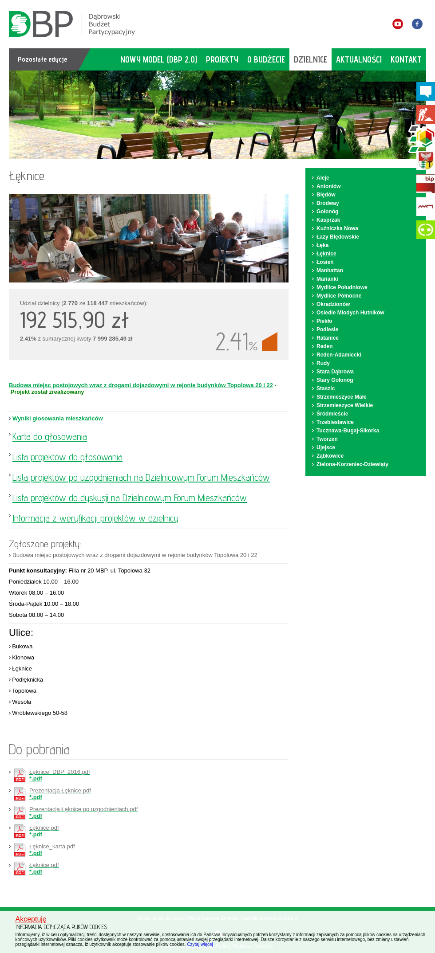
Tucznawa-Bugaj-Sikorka (347, 430)
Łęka (322, 245)
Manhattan (329, 270)
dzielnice (310, 59)
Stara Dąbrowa (335, 372)
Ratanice (327, 338)
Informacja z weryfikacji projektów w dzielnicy (95, 518)
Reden (324, 346)
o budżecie (266, 59)
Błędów (326, 195)
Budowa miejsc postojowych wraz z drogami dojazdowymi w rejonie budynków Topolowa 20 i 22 (141, 385)
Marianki (327, 279)
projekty (222, 59)
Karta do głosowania (49, 436)
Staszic (325, 388)
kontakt (406, 59)
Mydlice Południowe (342, 287)
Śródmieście (332, 414)
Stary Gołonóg (334, 380)
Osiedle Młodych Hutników (350, 313)
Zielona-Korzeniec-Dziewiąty (352, 464)
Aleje (322, 178)
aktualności (359, 59)
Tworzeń (327, 439)
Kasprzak (328, 220)
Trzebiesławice (335, 422)
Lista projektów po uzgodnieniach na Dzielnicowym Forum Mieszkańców (141, 477)
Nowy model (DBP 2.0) (158, 59)
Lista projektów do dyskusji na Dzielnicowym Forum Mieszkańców (129, 497)
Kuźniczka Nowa (337, 228)
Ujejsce (325, 447)
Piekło (324, 321)
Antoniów (328, 186)
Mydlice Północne (338, 296)
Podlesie (327, 329)
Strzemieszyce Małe (341, 397)
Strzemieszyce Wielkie (344, 405)
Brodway (327, 203)
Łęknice (326, 254)
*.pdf (59, 775)
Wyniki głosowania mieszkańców (57, 418)
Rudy (323, 363)
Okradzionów (333, 304)
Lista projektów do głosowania (67, 457)
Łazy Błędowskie (337, 237)
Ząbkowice (330, 456)
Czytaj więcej (200, 944)
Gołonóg (327, 211)
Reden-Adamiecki (338, 355)
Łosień (325, 262)
